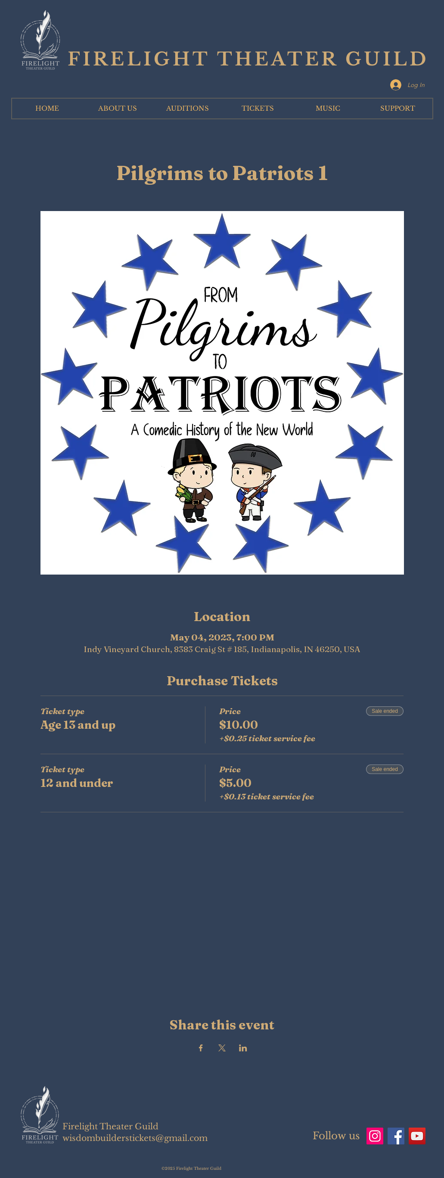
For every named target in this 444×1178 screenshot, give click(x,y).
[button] (117, 108)
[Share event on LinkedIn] (243, 1047)
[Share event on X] (222, 1047)
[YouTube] (417, 1136)
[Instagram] (374, 1136)
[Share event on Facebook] (201, 1047)
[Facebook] (396, 1136)
